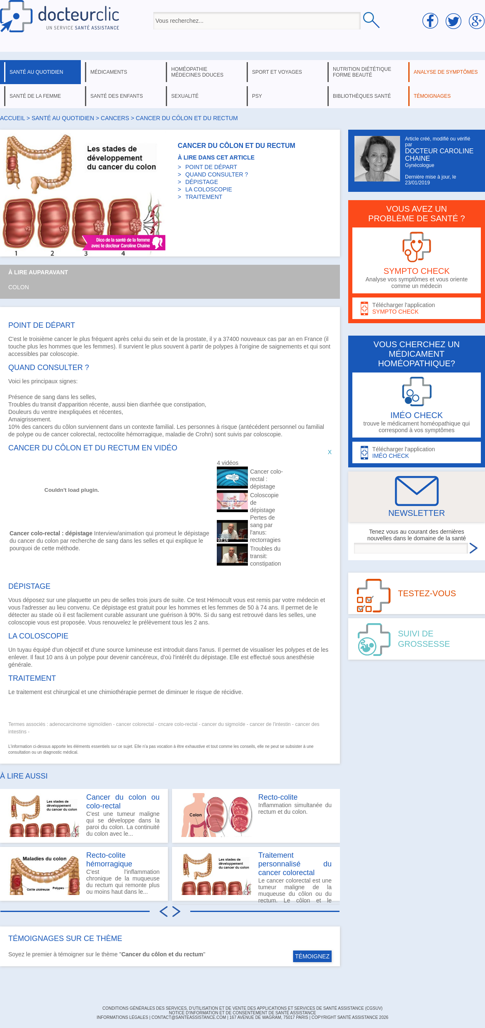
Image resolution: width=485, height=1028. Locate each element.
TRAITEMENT (203, 197)
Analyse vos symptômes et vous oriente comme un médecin (416, 260)
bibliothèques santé (362, 96)
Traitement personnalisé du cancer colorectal (295, 864)
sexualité (185, 96)
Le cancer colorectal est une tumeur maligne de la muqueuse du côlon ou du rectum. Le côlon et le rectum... (256, 876)
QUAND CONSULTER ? (216, 174)
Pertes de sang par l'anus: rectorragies (265, 528)
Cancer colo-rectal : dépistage (266, 479)
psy (257, 96)
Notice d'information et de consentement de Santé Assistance (242, 1013)
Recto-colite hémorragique (109, 859)
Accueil (12, 118)
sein (157, 339)
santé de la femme (35, 96)
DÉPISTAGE (201, 182)
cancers (115, 118)
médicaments (108, 72)
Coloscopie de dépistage (264, 502)
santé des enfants (116, 96)
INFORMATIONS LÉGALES (122, 1017)
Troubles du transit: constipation (265, 556)
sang (49, 397)
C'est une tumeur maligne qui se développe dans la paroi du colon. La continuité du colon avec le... (84, 815)
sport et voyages (277, 72)
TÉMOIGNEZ (312, 956)
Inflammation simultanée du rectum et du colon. (256, 815)
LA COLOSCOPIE (208, 189)
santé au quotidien (36, 72)
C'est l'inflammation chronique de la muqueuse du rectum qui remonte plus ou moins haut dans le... (84, 873)
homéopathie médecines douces (197, 72)
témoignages (432, 96)
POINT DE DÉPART (211, 167)
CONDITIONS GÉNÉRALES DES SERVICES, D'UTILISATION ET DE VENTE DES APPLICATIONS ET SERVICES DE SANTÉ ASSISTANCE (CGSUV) (242, 1008)
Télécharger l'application (416, 308)
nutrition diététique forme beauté (362, 72)
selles (127, 600)
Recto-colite (278, 797)
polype (24, 434)
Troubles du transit (32, 404)
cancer (63, 339)
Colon (18, 287)
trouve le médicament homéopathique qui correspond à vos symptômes (416, 405)
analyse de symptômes (446, 72)
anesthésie (300, 657)
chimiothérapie (118, 692)
